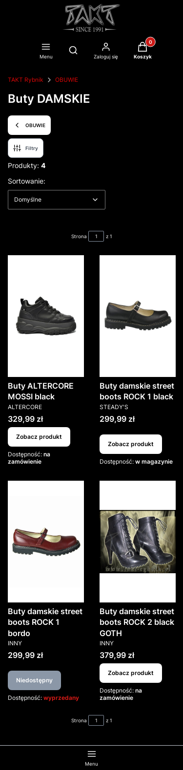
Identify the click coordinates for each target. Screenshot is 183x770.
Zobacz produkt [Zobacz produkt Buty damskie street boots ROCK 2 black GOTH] (131, 672)
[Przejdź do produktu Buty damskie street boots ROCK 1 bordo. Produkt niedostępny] (46, 541)
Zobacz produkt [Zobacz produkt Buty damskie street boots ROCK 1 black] (131, 444)
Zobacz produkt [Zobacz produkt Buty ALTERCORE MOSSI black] (39, 436)
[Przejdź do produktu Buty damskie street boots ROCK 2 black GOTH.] (138, 541)
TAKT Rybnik (25, 79)
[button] (143, 51)
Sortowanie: (26, 180)
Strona (79, 236)
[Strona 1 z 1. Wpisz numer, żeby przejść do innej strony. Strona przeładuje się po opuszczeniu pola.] (96, 236)
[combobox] (56, 199)
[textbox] (56, 199)
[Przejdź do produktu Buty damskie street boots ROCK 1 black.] (138, 316)
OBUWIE (66, 79)
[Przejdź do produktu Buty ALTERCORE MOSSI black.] (46, 316)
